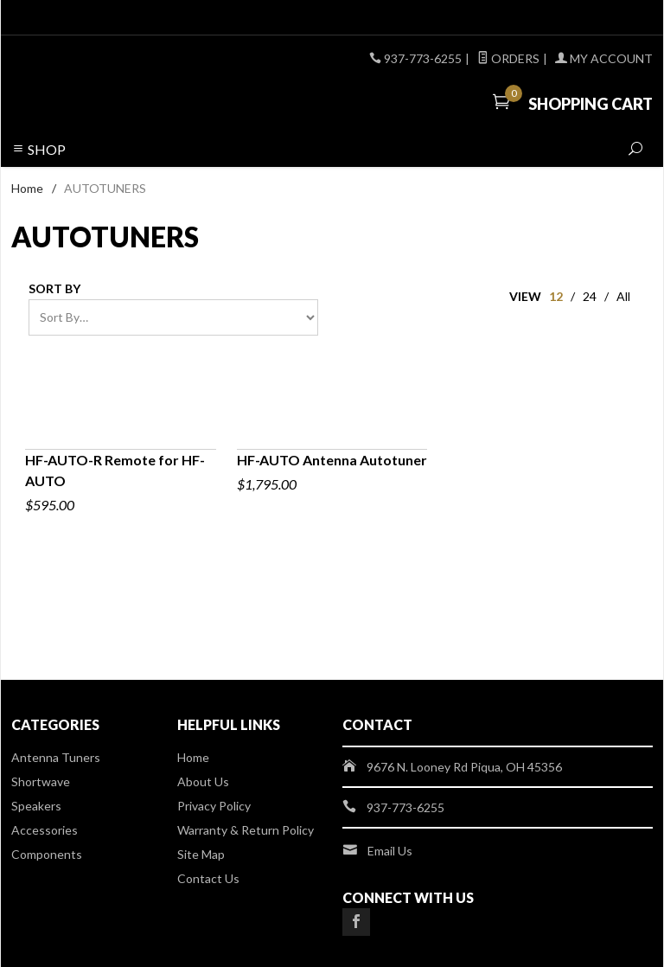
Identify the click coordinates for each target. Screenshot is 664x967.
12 (556, 296)
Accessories (44, 830)
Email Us (389, 850)
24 (590, 296)
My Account (604, 58)
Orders (508, 58)
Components (46, 854)
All (623, 296)
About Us (203, 781)
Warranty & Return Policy (245, 830)
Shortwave (40, 781)
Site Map (201, 854)
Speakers (36, 805)
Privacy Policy (214, 805)
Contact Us (208, 878)
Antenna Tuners (55, 757)
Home (27, 188)
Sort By (54, 288)
